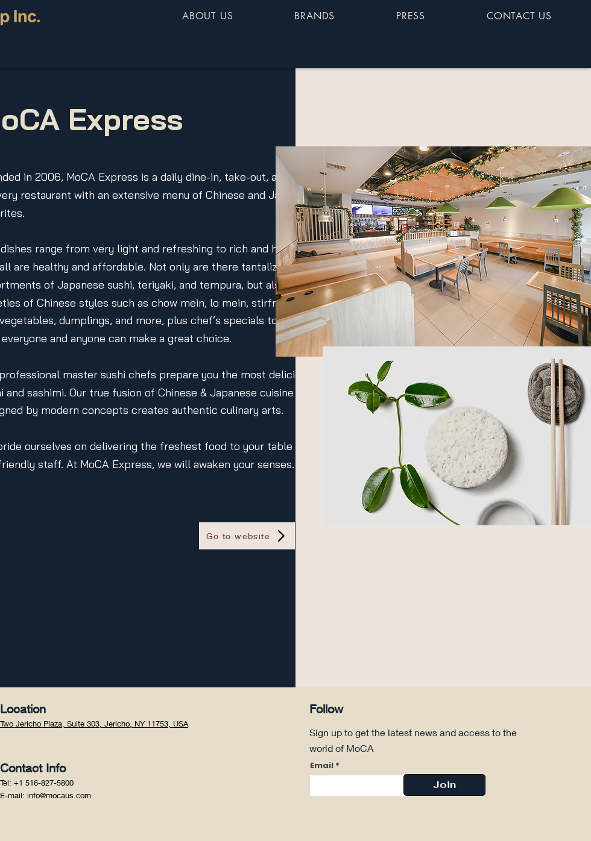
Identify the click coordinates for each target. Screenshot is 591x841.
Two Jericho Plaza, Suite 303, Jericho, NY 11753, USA (94, 723)
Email (321, 765)
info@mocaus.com (59, 795)
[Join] (444, 785)
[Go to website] (247, 535)
